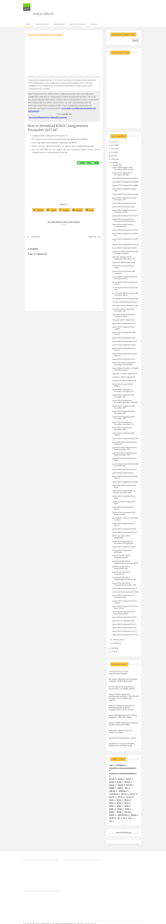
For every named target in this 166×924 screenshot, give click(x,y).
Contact (94, 24)
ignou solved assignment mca (123, 359)
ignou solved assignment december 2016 (122, 429)
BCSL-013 (127, 782)
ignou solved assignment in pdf (124, 469)
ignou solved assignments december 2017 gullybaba (122, 542)
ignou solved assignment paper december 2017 (124, 199)
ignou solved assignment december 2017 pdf (122, 174)
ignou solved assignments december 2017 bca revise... (123, 168)
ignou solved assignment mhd (124, 345)
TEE (124, 818)
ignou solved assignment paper (124, 203)
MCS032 (119, 809)
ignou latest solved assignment (124, 381)
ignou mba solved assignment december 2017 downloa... (123, 364)
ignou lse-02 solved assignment (124, 374)
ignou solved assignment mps (123, 338)
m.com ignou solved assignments (125, 299)
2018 (112, 159)
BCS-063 (111, 782)
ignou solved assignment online (124, 248)
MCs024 (126, 806)
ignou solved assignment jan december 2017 (123, 396)
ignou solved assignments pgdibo (125, 185)
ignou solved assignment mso (123, 323)
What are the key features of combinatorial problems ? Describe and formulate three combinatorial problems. (124, 697)
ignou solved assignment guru (124, 547)
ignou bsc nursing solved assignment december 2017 (123, 258)
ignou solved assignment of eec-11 (125, 216)
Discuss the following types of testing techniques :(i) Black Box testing (123, 680)
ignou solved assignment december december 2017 (123, 390)
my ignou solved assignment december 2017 (123, 310)
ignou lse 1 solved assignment (123, 377)
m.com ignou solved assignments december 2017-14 (125, 294)
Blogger (128, 833)
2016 (112, 648)
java (126, 788)
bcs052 (119, 782)
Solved (111, 818)
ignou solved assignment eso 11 (124, 624)
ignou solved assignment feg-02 (124, 588)
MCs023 (119, 806)
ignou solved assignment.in (122, 473)
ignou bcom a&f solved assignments (121, 573)
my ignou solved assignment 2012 (125, 305)
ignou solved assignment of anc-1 (125, 230)
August (115, 165)
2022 (113, 149)
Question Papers (77, 24)
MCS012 (119, 800)
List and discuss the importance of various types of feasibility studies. (122, 688)
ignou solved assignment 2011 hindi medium (123, 513)
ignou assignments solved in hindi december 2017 (125, 465)
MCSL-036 (127, 812)
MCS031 (111, 809)
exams (119, 788)
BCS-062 (128, 779)
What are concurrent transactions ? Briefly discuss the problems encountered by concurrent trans (122, 708)
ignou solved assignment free (123, 621)
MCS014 (111, 803)
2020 (113, 156)
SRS (119, 818)
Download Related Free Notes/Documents (48, 117)
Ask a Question (42, 24)
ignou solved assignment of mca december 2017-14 (124, 211)
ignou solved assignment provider (125, 194)
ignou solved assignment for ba (124, 617)
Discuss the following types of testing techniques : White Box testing (123, 716)
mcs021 (111, 806)
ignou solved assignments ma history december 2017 (123, 492)
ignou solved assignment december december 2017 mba (125, 401)
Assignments (59, 24)
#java (111, 765)
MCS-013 (111, 797)
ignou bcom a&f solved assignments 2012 (121, 568)
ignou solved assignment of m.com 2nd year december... (124, 220)
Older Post (92, 237)
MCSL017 (111, 815)
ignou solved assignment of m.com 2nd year (123, 226)
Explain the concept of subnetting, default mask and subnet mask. (122, 745)
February (116, 640)
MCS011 (111, 800)
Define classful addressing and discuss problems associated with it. (123, 724)
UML (130, 818)
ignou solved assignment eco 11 (124, 628)
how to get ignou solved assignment (121, 537)
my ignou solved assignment (123, 320)
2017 (112, 163)
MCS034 (111, 812)
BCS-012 (120, 779)
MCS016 (126, 803)
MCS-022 (128, 797)
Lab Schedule (113, 794)
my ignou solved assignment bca (125, 302)
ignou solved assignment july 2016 (125, 439)
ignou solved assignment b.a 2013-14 (122, 738)
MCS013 (126, 800)
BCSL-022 (120, 785)
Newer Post (35, 237)
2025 (113, 142)
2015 (112, 652)
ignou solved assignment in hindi (125, 482)
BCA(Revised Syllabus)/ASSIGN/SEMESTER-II (122, 773)
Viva (110, 821)
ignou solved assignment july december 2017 (123, 412)
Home (27, 24)
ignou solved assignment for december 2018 (123, 596)
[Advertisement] (64, 54)
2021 (112, 152)
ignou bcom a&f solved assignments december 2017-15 (125, 562)
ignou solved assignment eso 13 (124, 631)
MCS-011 (123, 794)
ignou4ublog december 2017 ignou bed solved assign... (125, 369)
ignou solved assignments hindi (124, 532)
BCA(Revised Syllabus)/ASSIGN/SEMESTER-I (122, 768)
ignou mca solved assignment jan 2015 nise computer (125, 252)
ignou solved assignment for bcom (125, 592)
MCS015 (119, 803)
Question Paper (122, 815)
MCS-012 (132, 794)
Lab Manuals (122, 791)
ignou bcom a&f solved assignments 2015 (121, 557)
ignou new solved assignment (123, 262)
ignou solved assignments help (124, 529)
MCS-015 (120, 797)
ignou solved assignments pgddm (125, 182)
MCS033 (127, 809)
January (116, 643)
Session (133, 815)
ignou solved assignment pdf (123, 207)
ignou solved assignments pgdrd (125, 178)
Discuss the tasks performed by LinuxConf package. (121, 731)
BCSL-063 (129, 785)
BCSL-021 (112, 785)
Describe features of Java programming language (118, 673)
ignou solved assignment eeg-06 (125, 635)
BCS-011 (111, 779)
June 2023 (112, 791)
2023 (113, 145)
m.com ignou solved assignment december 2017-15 (124, 278)
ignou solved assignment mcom (124, 341)
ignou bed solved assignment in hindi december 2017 (124, 449)
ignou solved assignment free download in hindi (123, 613)
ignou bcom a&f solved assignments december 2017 (124, 578)
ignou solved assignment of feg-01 (125, 244)
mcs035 (119, 812)
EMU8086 (111, 788)
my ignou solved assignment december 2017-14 (123, 315)
